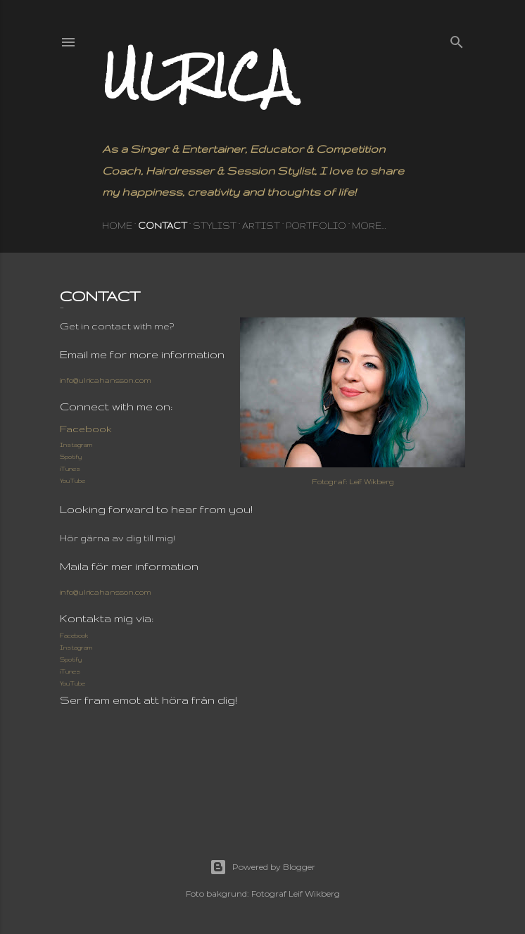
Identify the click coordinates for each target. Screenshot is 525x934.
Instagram (76, 444)
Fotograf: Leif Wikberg (353, 481)
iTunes (70, 468)
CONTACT (162, 225)
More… (369, 225)
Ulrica (197, 75)
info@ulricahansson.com (105, 380)
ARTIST (261, 225)
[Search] (456, 38)
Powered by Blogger (262, 867)
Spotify (71, 456)
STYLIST (214, 225)
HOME (117, 225)
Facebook (86, 428)
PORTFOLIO (316, 225)
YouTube (72, 480)
